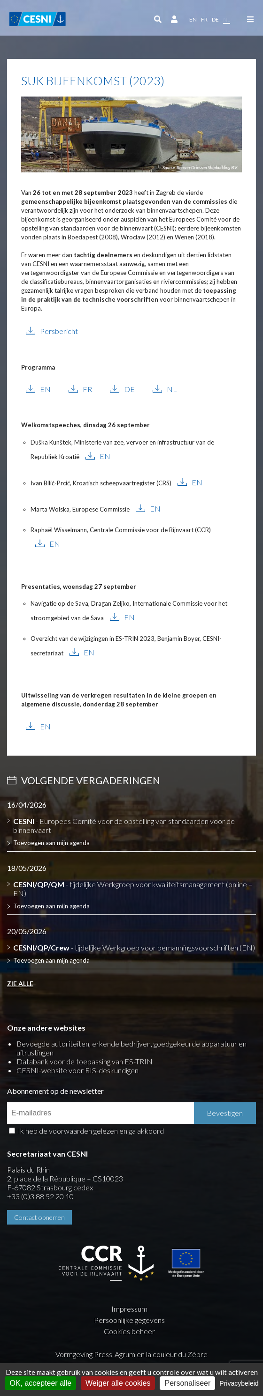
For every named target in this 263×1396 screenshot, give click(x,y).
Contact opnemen (39, 1217)
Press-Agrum (114, 1354)
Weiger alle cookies (117, 1383)
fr (204, 19)
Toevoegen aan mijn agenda (51, 843)
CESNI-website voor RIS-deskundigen (77, 1070)
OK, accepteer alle (40, 1383)
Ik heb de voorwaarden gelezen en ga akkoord (91, 1130)
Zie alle (20, 984)
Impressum (129, 1308)
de (215, 19)
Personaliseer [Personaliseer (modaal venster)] (187, 1383)
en (193, 19)
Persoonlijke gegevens (129, 1319)
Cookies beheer (129, 1331)
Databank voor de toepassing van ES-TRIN (84, 1061)
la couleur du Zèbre (177, 1354)
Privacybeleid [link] (238, 1383)
